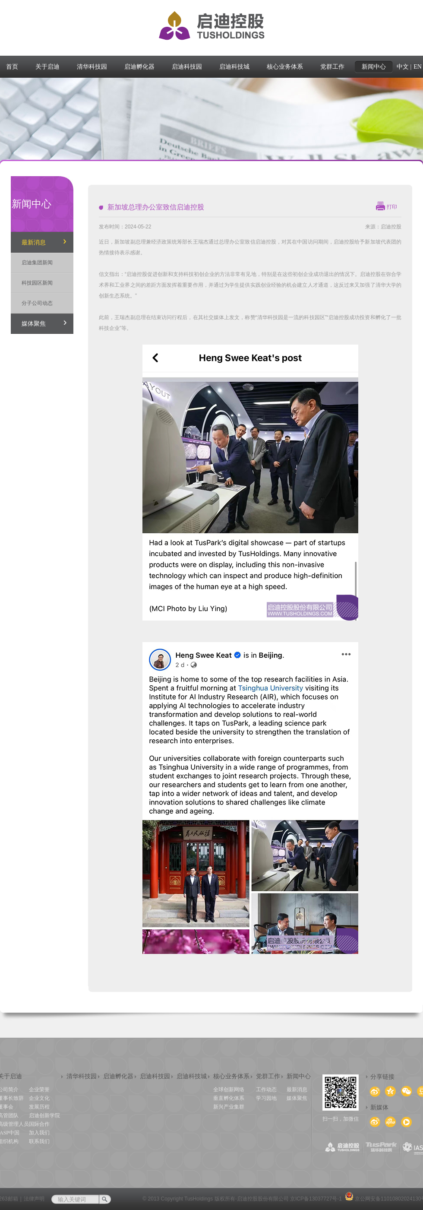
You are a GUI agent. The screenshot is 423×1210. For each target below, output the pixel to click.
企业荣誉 (39, 1089)
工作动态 (266, 1089)
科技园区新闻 (37, 283)
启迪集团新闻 (37, 263)
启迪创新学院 (44, 1115)
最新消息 (34, 242)
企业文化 (39, 1098)
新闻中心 (299, 1076)
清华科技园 (81, 1076)
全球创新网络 (228, 1089)
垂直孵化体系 (228, 1098)
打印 (392, 207)
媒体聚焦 (34, 323)
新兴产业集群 (228, 1107)
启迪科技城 (192, 1076)
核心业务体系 (231, 1076)
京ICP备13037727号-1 (316, 1199)
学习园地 (266, 1098)
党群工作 (268, 1076)
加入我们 (39, 1133)
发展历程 (39, 1107)
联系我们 (39, 1141)
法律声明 (34, 1199)
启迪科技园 (155, 1076)
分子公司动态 (37, 303)
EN (418, 66)
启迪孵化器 (118, 1076)
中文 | (404, 66)
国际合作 (39, 1124)
